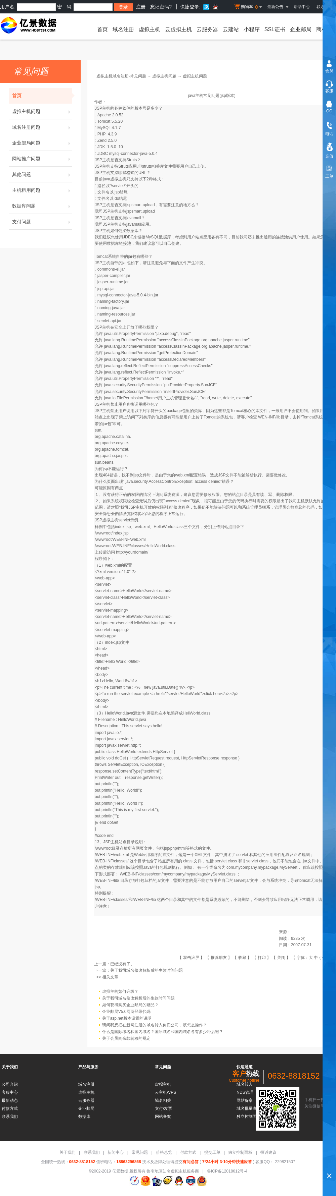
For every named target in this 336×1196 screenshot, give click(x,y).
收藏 (242, 957)
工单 (329, 176)
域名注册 (123, 29)
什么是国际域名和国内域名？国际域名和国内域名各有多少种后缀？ (162, 1031)
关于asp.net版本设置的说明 (127, 1018)
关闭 (281, 957)
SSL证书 (274, 29)
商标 (321, 29)
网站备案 (163, 1116)
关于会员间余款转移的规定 (126, 1038)
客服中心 (10, 1092)
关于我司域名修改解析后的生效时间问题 (146, 970)
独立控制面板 (240, 1152)
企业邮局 (300, 29)
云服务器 (207, 29)
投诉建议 (268, 1152)
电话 (329, 133)
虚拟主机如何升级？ (120, 991)
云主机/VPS (165, 1092)
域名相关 (163, 1100)
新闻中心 (116, 1152)
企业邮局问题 (42, 143)
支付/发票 (163, 1108)
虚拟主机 (149, 29)
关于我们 (67, 1152)
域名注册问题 (42, 127)
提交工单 (212, 1152)
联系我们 (10, 1116)
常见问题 (140, 1152)
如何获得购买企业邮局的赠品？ (130, 1005)
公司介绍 (10, 1084)
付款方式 (10, 1108)
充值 (329, 156)
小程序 (252, 29)
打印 (262, 957)
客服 (329, 91)
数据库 (84, 1116)
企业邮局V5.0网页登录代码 (126, 1011)
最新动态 (10, 1100)
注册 (140, 6)
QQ (329, 111)
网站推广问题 (42, 158)
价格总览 (164, 1152)
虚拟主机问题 (42, 111)
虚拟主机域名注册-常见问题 (121, 76)
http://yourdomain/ (132, 552)
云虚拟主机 (178, 29)
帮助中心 (302, 6)
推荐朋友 (219, 957)
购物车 (249, 7)
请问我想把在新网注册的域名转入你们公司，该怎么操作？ (154, 1025)
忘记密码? (161, 6)
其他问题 (42, 174)
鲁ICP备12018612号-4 (227, 1171)
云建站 (231, 29)
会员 (329, 70)
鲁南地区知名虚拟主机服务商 (172, 1171)
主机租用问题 (42, 190)
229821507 (284, 1161)
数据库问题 (42, 206)
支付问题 (42, 221)
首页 (102, 29)
